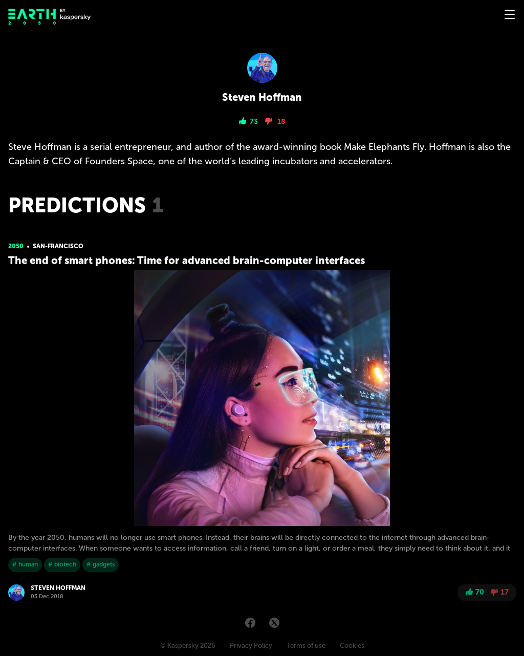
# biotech (62, 564)
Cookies (352, 645)
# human (25, 564)
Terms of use (306, 645)
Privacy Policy (251, 645)
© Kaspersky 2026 (187, 645)
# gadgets (100, 564)
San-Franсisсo (58, 246)
